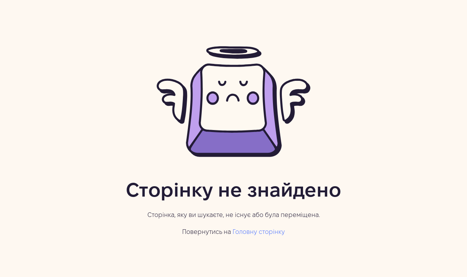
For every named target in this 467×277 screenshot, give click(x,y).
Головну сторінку (259, 232)
